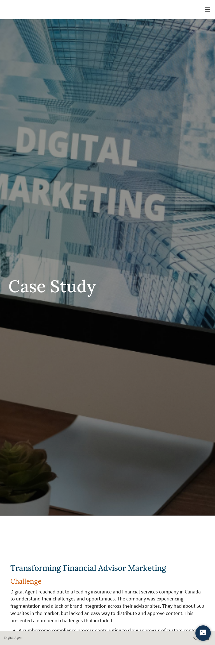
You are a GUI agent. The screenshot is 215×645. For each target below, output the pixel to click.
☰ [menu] (207, 10)
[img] (107, 258)
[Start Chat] (203, 633)
